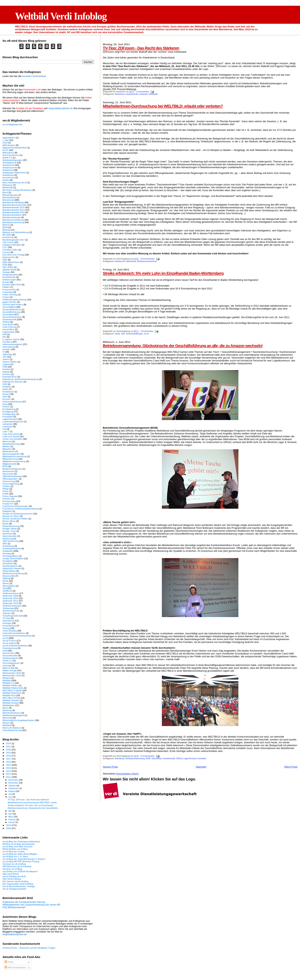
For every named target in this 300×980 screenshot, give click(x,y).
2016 (8, 762)
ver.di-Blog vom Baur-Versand (17, 846)
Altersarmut (8, 152)
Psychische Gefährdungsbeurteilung (20, 508)
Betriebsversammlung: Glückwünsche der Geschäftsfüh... (33, 808)
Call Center (8, 242)
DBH (4, 259)
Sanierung (7, 538)
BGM (148, 758)
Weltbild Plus (8, 695)
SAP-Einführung (10, 541)
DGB (4, 264)
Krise (5, 404)
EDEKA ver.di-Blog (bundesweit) (18, 844)
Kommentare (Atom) (127, 773)
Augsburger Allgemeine (14, 172)
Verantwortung (9, 648)
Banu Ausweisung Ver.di (14, 182)
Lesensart (7, 426)
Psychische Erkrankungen (15, 506)
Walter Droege (9, 670)
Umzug (6, 628)
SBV (4, 543)
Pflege (5, 488)
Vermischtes (8, 653)
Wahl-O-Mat (8, 668)
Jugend (6, 364)
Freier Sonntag (9, 294)
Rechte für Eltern (10, 516)
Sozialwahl (7, 563)
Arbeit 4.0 (7, 157)
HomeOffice (8, 329)
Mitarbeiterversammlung (14, 456)
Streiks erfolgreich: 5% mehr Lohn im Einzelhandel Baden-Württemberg (163, 273)
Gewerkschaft (132, 94)
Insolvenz (7, 342)
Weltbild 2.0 (8, 683)
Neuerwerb (7, 473)
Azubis (5, 180)
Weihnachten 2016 (11, 675)
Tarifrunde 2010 (10, 598)
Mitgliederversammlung (14, 461)
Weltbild (6, 680)
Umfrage (6, 623)
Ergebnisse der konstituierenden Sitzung (23, 902)
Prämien (6, 498)
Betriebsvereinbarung (13, 220)
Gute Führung (9, 327)
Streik (117, 334)
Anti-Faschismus (10, 155)
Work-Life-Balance (11, 727)
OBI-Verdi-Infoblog (11, 879)
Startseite (201, 766)
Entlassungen (9, 279)
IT (3, 351)
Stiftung (6, 578)
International (8, 346)
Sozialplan (7, 561)
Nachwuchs (8, 471)
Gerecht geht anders (12, 304)
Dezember (13, 780)
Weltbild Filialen (10, 685)
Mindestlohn (8, 451)
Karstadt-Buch (9, 376)
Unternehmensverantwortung (16, 635)
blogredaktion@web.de (61, 108)
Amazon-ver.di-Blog (12, 869)
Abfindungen (8, 145)
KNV (4, 396)
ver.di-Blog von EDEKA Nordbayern (20, 871)
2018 (4, 142)
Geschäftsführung (11, 312)
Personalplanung (10, 483)
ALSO (5, 150)
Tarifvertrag (8, 608)
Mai (10, 811)
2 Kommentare (146, 331)
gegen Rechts (9, 302)
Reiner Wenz (8, 521)
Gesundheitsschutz (12, 317)
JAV (4, 356)
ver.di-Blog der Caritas (13, 851)
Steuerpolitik (8, 576)
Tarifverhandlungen (134, 334)
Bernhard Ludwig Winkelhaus (17, 190)
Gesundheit (157, 758)
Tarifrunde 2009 (10, 595)
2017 (8, 758)
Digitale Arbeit (9, 269)
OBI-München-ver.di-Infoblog (16, 866)
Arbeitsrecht (120, 261)
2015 (8, 765)
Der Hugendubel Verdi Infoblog (17, 884)
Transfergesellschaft (12, 615)
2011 (8, 777)
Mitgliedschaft (9, 464)
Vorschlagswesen (11, 663)
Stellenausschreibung (13, 573)
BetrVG (6, 225)
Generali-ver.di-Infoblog (14, 864)
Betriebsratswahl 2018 (13, 212)
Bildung (6, 229)
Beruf (5, 192)
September (14, 788)
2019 (8, 752)
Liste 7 (5, 431)
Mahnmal (7, 441)
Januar (11, 822)
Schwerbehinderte (11, 548)
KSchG (6, 406)
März (11, 816)
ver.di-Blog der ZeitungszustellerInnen (21, 841)
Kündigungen (9, 414)
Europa (6, 282)
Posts (9, 962)
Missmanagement (11, 454)
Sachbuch (7, 533)
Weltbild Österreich (11, 693)
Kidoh (5, 389)
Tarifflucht (7, 590)
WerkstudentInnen (11, 712)
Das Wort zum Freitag (13, 254)
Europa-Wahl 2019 (11, 284)
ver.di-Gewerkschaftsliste (14, 645)
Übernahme (8, 620)
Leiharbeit (143, 94)
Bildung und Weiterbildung (15, 232)
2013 (8, 771)
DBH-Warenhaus (10, 262)
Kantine (6, 369)
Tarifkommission (10, 593)
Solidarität (153, 94)
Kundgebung (8, 409)
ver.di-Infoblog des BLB (14, 876)
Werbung (6, 710)
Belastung (7, 185)
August (12, 791)
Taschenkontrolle (10, 610)
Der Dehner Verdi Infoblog (15, 881)
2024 (8, 743)
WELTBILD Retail (11, 698)
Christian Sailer (10, 249)
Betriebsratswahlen (12, 215)
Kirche (5, 394)
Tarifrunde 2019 (10, 603)
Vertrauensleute (10, 658)
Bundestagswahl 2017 (13, 239)
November (13, 783)
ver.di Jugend (9, 643)
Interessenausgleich (12, 344)
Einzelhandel (8, 277)
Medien (6, 446)
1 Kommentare (142, 92)
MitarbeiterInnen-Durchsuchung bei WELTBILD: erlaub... (33, 802)
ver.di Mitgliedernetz (12, 124)
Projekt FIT (7, 503)
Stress (5, 583)
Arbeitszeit (7, 170)
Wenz (5, 708)
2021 (8, 746)
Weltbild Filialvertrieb (12, 688)
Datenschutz (8, 257)
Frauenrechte (9, 289)
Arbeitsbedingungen (12, 160)
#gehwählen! (8, 137)
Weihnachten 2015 (11, 673)
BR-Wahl (6, 234)
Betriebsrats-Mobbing (13, 202)
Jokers (5, 359)
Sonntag (6, 553)
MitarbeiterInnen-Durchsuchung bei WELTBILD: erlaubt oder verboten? (163, 106)
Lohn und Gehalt (10, 436)
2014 (8, 768)
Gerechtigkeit (9, 307)
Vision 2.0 (7, 660)
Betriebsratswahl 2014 (13, 210)
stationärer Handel (11, 568)
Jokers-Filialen (9, 361)
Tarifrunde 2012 (10, 600)
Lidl (4, 429)
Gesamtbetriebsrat (11, 309)
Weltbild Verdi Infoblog (61, 16)
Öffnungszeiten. (10, 478)
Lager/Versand (189, 758)
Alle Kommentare (15, 967)
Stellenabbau (8, 571)
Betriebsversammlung (146, 261)
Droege (6, 272)
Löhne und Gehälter (12, 439)
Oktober (12, 785)
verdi (4, 650)
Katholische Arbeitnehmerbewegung (20, 379)
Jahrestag (7, 354)
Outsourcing (8, 481)
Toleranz (6, 613)
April (10, 814)
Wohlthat (6, 725)
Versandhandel (9, 655)
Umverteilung (9, 625)
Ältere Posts (291, 766)
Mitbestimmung (10, 459)
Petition (6, 486)
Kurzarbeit (7, 416)
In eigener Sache (11, 339)
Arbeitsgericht (9, 162)
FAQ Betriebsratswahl (13, 907)
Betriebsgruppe (10, 195)
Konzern (6, 399)
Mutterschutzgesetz (12, 468)
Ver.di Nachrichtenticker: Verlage (18, 886)
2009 (8, 828)
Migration (7, 449)
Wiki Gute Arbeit (10, 874)
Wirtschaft (7, 717)
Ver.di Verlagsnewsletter (14, 888)
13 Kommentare (147, 756)
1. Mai (5, 140)
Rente (5, 523)
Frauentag (7, 292)
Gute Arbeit (8, 324)
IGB (4, 334)
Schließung (8, 546)
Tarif (123, 334)
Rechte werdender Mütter (15, 518)
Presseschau (8, 501)
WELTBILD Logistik (12, 690)
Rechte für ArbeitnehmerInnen (17, 513)
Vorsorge (6, 665)
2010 (8, 825)
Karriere (6, 374)
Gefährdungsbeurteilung (14, 299)
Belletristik (7, 187)
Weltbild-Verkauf (10, 703)
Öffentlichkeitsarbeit (12, 476)
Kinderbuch (8, 391)
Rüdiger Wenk (9, 528)
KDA (4, 384)
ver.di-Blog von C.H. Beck (15, 856)
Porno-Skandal (9, 496)
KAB (4, 366)
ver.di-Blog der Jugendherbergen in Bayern (23, 859)
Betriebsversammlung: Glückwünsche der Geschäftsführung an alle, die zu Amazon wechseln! (182, 345)
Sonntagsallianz (10, 556)
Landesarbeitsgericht (12, 421)
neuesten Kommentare (34, 76)
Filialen (6, 287)
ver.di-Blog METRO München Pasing (20, 861)
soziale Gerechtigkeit (12, 558)
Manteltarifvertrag (11, 444)
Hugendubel (8, 332)
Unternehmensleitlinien (13, 633)
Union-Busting (9, 630)
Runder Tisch (9, 531)
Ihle (4, 337)
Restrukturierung (10, 526)
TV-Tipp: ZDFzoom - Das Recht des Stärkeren (141, 48)
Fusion (5, 297)
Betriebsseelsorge (11, 217)
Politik (5, 493)
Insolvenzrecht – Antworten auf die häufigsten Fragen (28, 947)
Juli (10, 794)
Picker (5, 491)
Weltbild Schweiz (10, 700)
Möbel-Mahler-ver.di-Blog (15, 849)
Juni (10, 797)
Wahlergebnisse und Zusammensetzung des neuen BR (31, 904)
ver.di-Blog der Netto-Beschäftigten (19, 854)
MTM (5, 466)
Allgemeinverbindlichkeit (14, 147)
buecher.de (8, 237)
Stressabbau (8, 586)
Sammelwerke (9, 536)
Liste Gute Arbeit (10, 434)
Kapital (5, 371)
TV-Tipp (6, 618)
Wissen (6, 722)
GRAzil (179, 758)
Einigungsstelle (10, 274)
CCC (4, 247)
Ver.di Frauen (9, 640)
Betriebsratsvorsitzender (14, 205)
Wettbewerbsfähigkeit (13, 715)
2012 (8, 774)
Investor (6, 349)
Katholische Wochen (12, 381)
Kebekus (6, 386)
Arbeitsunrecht (9, 167)
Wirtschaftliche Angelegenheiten (18, 720)
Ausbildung (8, 175)
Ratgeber (7, 511)
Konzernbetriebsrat (11, 401)
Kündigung (7, 411)
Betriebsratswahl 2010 (13, 207)
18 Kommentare (147, 259)
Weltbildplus (8, 705)
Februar (12, 819)
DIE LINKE (7, 267)
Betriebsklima (9, 197)
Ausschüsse (8, 177)
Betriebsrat (119, 94)
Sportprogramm (10, 566)
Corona (6, 252)
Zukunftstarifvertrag (12, 730)
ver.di (146, 334)
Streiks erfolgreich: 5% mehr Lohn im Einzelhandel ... (31, 805)
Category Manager (11, 244)
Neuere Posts (110, 766)
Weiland (6, 678)
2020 (8, 749)
